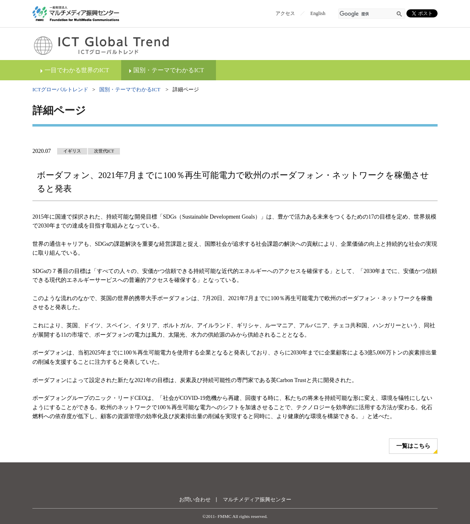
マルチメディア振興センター (257, 499)
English (317, 13)
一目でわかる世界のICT (77, 70)
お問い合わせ (195, 499)
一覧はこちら (413, 446)
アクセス (285, 13)
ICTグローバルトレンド (60, 89)
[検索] (367, 14)
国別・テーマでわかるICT (168, 70)
